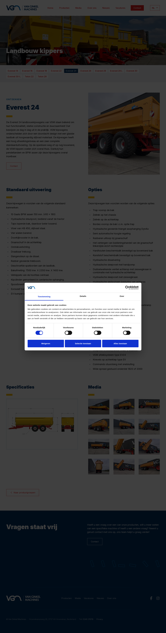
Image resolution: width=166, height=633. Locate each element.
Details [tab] (83, 296)
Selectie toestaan (83, 343)
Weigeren (45, 343)
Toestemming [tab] (44, 296)
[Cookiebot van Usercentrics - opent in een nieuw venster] (127, 288)
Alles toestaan (120, 343)
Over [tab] (122, 296)
